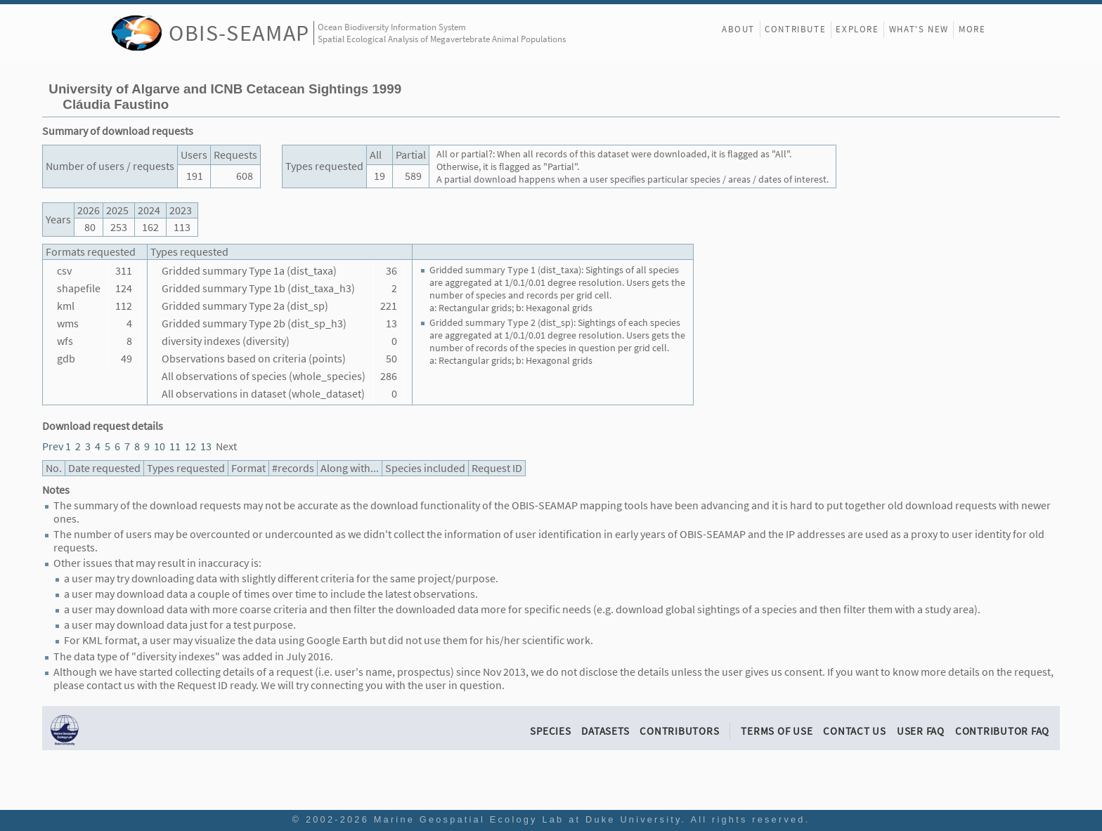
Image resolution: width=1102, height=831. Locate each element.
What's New (919, 29)
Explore (857, 29)
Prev (52, 446)
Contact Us (854, 731)
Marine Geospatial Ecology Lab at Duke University (528, 819)
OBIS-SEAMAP (239, 32)
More (972, 29)
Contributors (679, 731)
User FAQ (921, 731)
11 (175, 446)
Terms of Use (776, 731)
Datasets (605, 731)
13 (206, 446)
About (738, 29)
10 (159, 446)
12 (190, 446)
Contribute (795, 29)
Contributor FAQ (1002, 731)
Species (550, 731)
